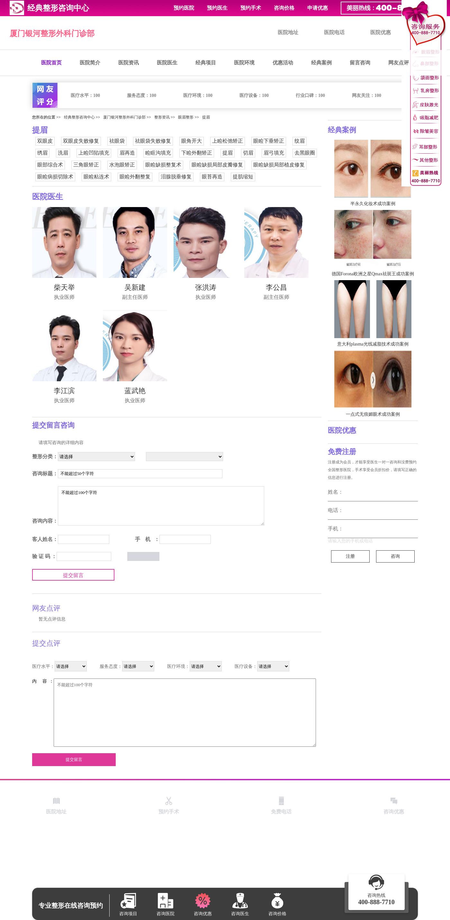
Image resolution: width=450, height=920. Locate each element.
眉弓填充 (274, 153)
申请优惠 (317, 8)
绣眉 (42, 153)
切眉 (248, 153)
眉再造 (127, 153)
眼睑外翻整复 (135, 176)
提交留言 (73, 575)
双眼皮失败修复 (81, 141)
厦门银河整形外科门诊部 (52, 33)
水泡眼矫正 (122, 164)
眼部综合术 (50, 164)
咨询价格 (284, 8)
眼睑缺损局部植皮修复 (279, 164)
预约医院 (184, 8)
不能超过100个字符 (161, 506)
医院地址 (288, 32)
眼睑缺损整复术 (163, 164)
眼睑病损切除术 (55, 176)
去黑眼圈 (304, 153)
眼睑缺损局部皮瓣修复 (217, 164)
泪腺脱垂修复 (176, 176)
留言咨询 (360, 62)
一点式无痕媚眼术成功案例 (373, 414)
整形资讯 (162, 117)
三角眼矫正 (86, 164)
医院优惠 (380, 32)
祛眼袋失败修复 (153, 141)
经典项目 (205, 62)
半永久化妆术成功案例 (372, 203)
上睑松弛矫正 (227, 141)
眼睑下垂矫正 (268, 141)
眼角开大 (191, 141)
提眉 (206, 117)
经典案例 (321, 62)
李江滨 (64, 391)
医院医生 (167, 62)
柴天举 (64, 287)
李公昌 (276, 287)
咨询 (395, 556)
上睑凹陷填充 (93, 153)
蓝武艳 (135, 391)
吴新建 (135, 287)
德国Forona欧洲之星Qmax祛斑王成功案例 (373, 273)
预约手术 (250, 8)
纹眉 (299, 141)
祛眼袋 (117, 141)
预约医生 (217, 8)
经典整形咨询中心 (79, 117)
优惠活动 (283, 62)
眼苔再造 (212, 176)
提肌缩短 (243, 176)
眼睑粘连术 (96, 176)
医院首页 (51, 62)
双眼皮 (45, 141)
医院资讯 (128, 62)
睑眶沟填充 (158, 153)
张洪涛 (205, 287)
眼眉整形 (186, 117)
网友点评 (398, 62)
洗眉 (63, 153)
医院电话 (334, 32)
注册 (350, 556)
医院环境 (244, 62)
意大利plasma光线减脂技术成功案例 (373, 344)
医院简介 (90, 62)
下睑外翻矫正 (196, 153)
